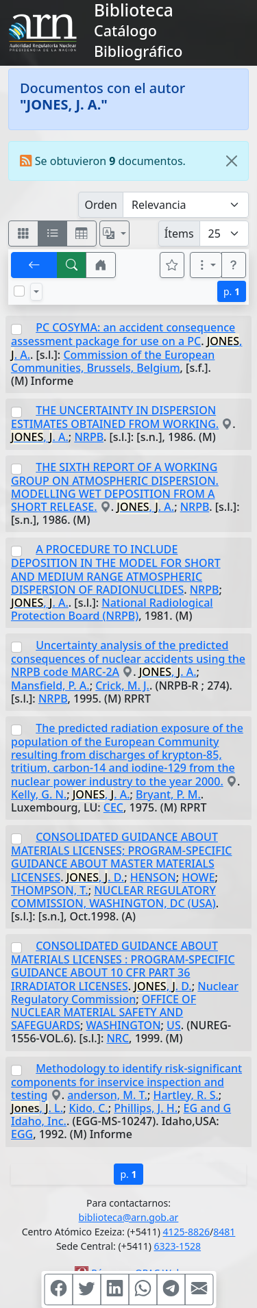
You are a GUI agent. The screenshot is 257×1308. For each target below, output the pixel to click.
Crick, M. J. (122, 685)
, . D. (95, 877)
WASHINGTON (123, 1025)
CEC (113, 807)
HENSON (153, 877)
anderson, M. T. (107, 1095)
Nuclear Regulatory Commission (124, 993)
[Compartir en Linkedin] (114, 1289)
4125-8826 (186, 1231)
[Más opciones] (206, 265)
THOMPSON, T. (49, 890)
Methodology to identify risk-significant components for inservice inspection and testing (126, 1082)
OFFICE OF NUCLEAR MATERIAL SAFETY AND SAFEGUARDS (103, 1012)
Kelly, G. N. (38, 794)
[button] (101, 265)
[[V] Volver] (34, 265)
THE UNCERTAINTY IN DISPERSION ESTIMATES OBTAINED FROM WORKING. (115, 417)
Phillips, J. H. (146, 1108)
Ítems (179, 233)
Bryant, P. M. (168, 794)
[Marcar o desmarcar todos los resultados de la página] (19, 291)
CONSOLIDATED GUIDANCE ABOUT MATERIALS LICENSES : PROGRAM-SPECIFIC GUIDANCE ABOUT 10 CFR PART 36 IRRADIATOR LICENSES (123, 965)
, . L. (37, 1108)
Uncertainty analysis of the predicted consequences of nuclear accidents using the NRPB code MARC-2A (128, 658)
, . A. (40, 436)
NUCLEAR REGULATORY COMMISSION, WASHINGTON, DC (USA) (113, 897)
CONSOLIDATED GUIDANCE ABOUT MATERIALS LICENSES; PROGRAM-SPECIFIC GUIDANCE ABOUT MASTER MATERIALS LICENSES (121, 856)
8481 (224, 1231)
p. (231, 291)
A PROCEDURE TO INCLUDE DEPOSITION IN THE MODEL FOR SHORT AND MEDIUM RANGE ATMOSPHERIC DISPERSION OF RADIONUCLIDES (116, 569)
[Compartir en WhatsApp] (142, 1289)
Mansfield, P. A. (50, 685)
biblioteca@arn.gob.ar (129, 1217)
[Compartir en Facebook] (58, 1289)
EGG (22, 1134)
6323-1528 (177, 1246)
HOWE (198, 877)
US (174, 1025)
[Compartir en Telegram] (170, 1289)
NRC (117, 1038)
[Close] (231, 161)
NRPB (88, 436)
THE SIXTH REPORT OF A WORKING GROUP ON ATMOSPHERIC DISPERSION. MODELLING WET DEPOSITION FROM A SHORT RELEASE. (115, 487)
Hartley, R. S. (185, 1095)
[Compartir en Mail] (198, 1289)
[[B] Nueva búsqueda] (72, 265)
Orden (100, 204)
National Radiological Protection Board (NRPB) (112, 609)
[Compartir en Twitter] (86, 1289)
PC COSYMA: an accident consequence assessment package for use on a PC (123, 334)
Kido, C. (88, 1108)
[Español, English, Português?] (114, 234)
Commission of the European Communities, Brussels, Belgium (113, 361)
